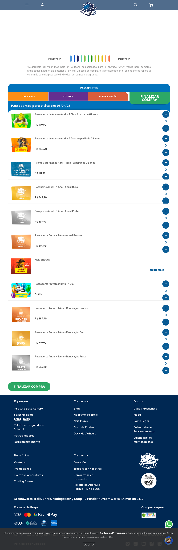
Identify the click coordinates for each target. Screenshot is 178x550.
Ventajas (20, 462)
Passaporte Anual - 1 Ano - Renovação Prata (60, 356)
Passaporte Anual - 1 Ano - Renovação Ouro (60, 332)
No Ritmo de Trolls (86, 415)
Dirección (80, 462)
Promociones (22, 469)
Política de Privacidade (113, 533)
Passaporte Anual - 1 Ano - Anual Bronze (58, 235)
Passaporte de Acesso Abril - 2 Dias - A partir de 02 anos (67, 138)
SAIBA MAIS (157, 270)
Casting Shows (23, 481)
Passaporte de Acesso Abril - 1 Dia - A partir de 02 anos (67, 114)
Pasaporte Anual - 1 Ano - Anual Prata (57, 211)
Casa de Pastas (84, 427)
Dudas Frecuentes (145, 408)
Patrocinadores (24, 435)
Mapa (137, 415)
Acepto (89, 544)
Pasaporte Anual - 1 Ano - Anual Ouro (56, 187)
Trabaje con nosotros (88, 469)
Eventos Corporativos (28, 475)
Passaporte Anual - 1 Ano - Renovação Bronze (61, 308)
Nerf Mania (81, 421)
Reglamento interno (27, 442)
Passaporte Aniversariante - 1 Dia (54, 284)
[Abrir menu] (26, 4)
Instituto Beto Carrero (28, 408)
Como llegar (141, 421)
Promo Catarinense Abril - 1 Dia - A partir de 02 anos (65, 163)
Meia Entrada (42, 259)
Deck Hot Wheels (85, 433)
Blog (77, 408)
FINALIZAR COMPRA (150, 98)
